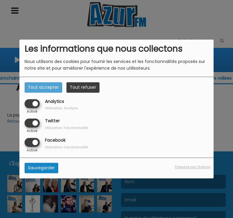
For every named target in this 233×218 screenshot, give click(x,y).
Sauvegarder (41, 168)
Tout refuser (83, 87)
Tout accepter (43, 87)
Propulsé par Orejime (192, 167)
